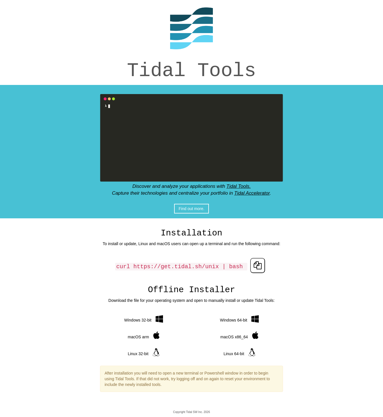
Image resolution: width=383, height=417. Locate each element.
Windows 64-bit (239, 319)
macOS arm (143, 335)
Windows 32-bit (143, 319)
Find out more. (191, 208)
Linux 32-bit (143, 352)
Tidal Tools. (239, 186)
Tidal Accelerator (252, 193)
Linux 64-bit (239, 352)
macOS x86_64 (239, 335)
